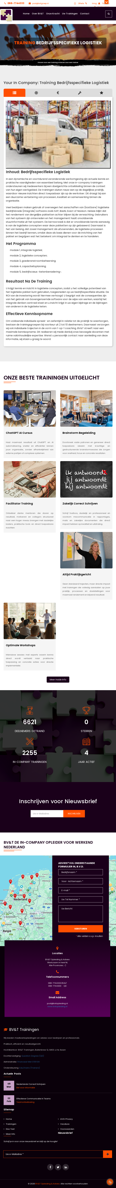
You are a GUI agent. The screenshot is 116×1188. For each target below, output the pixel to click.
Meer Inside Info (58, 679)
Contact (84, 13)
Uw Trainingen (70, 13)
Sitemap (9, 1109)
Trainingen (10, 1124)
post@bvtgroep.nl (38, 3)
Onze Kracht (53, 13)
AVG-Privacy (65, 1119)
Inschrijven (74, 813)
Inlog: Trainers (100, 3)
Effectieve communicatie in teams (33, 1098)
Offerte (80, 3)
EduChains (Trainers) (29, 1067)
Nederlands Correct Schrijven (30, 1084)
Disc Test (9, 1129)
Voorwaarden (66, 1129)
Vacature (63, 1124)
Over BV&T (38, 13)
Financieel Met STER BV (28, 1061)
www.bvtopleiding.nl (57, 1006)
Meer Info (9, 1134)
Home (26, 13)
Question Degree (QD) (32, 1055)
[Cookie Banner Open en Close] (110, 1182)
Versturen (80, 928)
